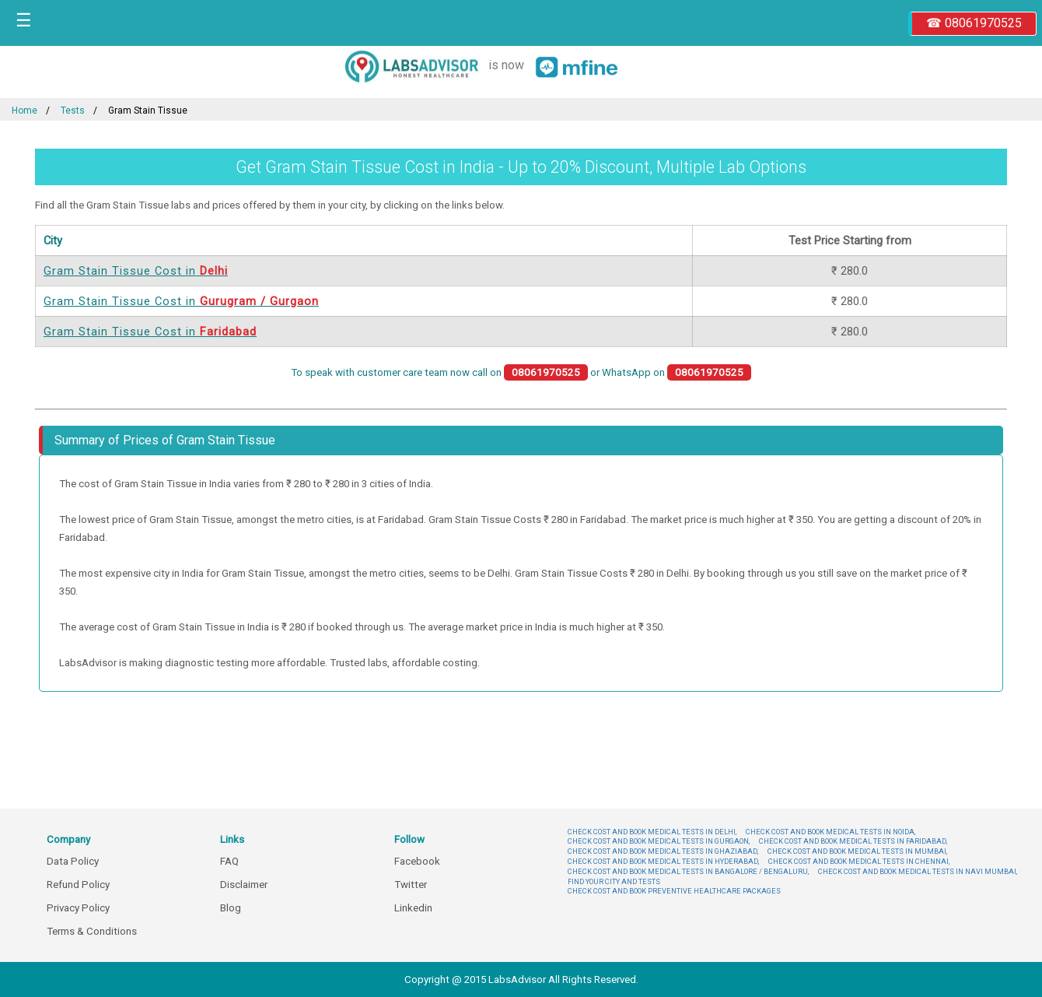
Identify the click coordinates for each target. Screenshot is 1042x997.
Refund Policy (78, 884)
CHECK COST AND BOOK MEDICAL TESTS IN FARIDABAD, (853, 841)
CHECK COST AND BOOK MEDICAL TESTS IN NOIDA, (830, 831)
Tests (73, 110)
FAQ (229, 861)
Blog (230, 908)
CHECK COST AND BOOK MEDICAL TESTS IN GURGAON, (659, 841)
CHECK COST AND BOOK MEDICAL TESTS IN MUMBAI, (857, 851)
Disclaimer (243, 884)
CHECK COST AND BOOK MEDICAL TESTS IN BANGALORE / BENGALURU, (688, 871)
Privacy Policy (78, 908)
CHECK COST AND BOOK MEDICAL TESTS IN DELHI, (652, 831)
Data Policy (73, 861)
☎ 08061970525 (974, 23)
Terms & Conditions (92, 931)
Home (24, 110)
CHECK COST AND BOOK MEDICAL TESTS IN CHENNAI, (858, 861)
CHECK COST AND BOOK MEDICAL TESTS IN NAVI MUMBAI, (917, 871)
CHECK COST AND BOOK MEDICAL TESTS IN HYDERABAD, (663, 861)
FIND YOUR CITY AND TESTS (614, 881)
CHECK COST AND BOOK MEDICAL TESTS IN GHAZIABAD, (663, 851)
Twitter (410, 884)
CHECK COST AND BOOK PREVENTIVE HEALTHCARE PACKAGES (674, 890)
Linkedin (413, 908)
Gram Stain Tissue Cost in (136, 271)
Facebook (417, 861)
